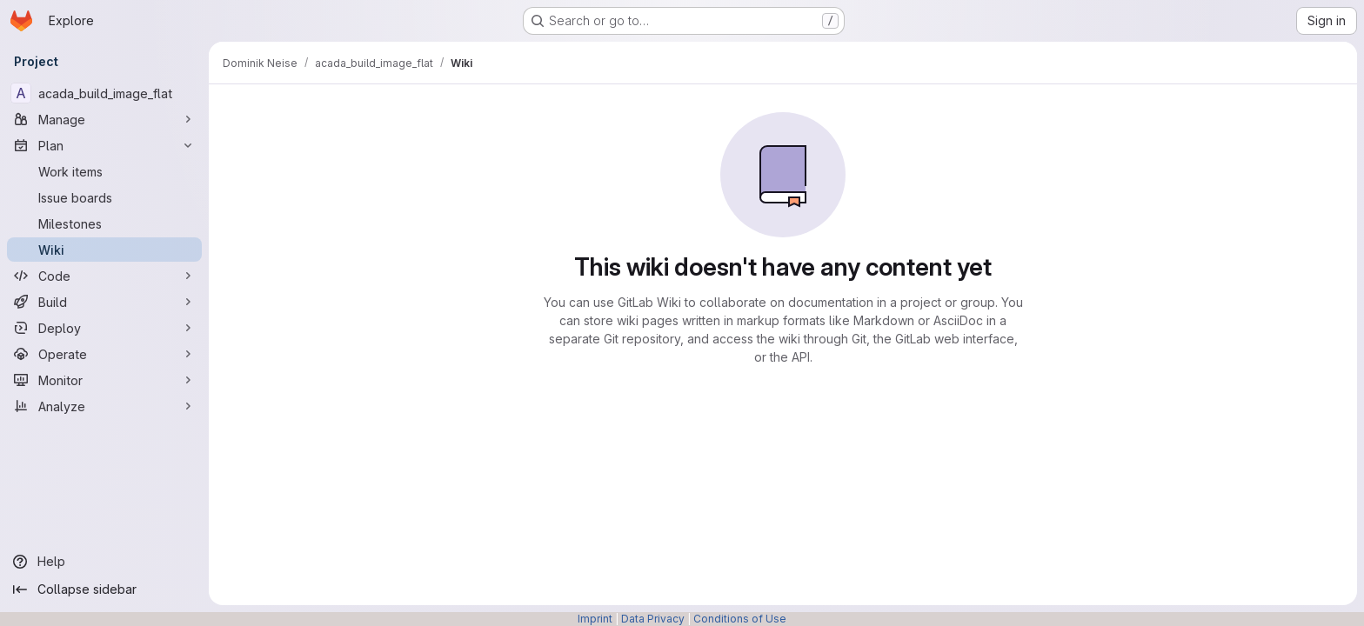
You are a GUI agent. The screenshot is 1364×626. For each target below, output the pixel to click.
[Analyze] (104, 406)
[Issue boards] (104, 197)
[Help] (104, 561)
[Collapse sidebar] (104, 589)
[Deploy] (104, 328)
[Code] (104, 275)
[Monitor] (104, 380)
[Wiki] (104, 249)
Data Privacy (653, 618)
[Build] (104, 302)
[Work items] (104, 171)
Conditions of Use (739, 618)
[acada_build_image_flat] (104, 93)
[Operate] (104, 354)
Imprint (595, 618)
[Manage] (104, 119)
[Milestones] (104, 223)
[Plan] (104, 145)
